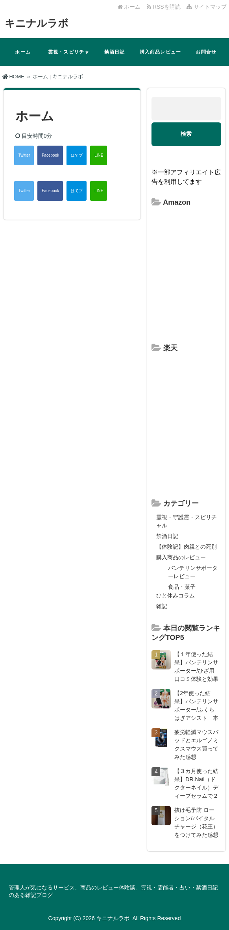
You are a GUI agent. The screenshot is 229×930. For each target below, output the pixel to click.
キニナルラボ (36, 23)
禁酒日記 (114, 52)
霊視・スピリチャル (69, 57)
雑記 (161, 606)
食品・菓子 (182, 587)
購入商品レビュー (160, 52)
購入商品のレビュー (181, 557)
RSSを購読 (165, 7)
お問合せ (206, 52)
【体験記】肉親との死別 (186, 547)
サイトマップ (207, 7)
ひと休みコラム (175, 595)
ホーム (129, 7)
